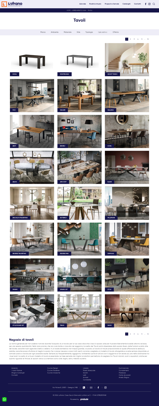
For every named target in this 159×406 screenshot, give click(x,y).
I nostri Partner (16, 370)
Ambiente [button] (55, 32)
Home (69, 10)
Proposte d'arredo (112, 4)
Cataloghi (127, 4)
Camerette (87, 380)
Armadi (85, 377)
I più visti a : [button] (102, 32)
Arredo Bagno (124, 377)
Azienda (82, 4)
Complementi (124, 370)
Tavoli (90, 10)
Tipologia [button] (89, 32)
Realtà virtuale (95, 4)
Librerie (85, 368)
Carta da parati (125, 375)
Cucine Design (52, 368)
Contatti (137, 4)
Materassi (122, 373)
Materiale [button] (67, 32)
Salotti (85, 373)
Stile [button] (78, 32)
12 (148, 39)
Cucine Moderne (53, 370)
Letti (84, 375)
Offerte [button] (116, 32)
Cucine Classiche (53, 373)
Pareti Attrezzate (89, 370)
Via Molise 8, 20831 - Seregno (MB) (65, 387)
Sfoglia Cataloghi (18, 373)
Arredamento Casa (79, 10)
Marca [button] (42, 32)
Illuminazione (123, 368)
